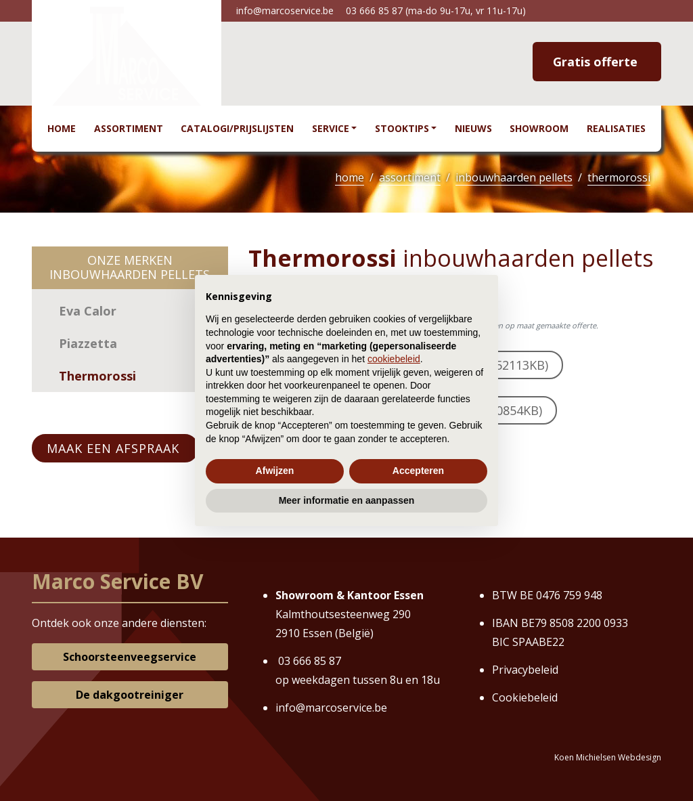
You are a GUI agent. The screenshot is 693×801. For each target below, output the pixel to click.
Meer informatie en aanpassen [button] (347, 500)
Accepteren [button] (418, 470)
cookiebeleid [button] (393, 358)
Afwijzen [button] (275, 470)
